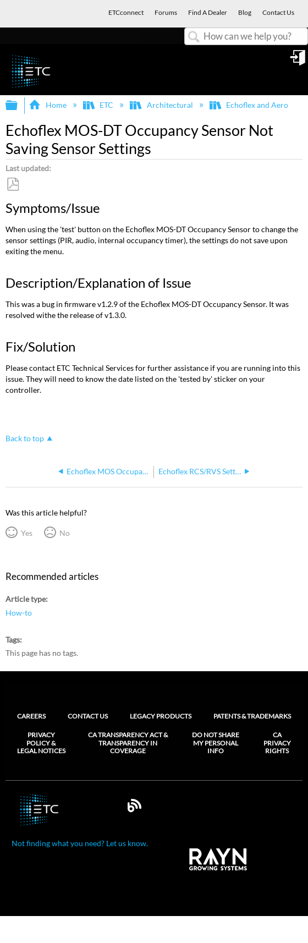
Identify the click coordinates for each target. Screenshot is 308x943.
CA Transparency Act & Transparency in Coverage (128, 743)
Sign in (298, 61)
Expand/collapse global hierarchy (19, 105)
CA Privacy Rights (277, 743)
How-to (19, 612)
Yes (26, 533)
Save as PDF (13, 184)
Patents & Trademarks (252, 716)
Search (194, 37)
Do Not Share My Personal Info (215, 743)
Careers (31, 716)
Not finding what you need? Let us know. (80, 843)
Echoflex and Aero (250, 104)
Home (48, 104)
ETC (99, 104)
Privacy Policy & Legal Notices (41, 743)
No (64, 533)
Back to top (25, 438)
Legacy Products (160, 716)
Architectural (162, 104)
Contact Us (88, 716)
